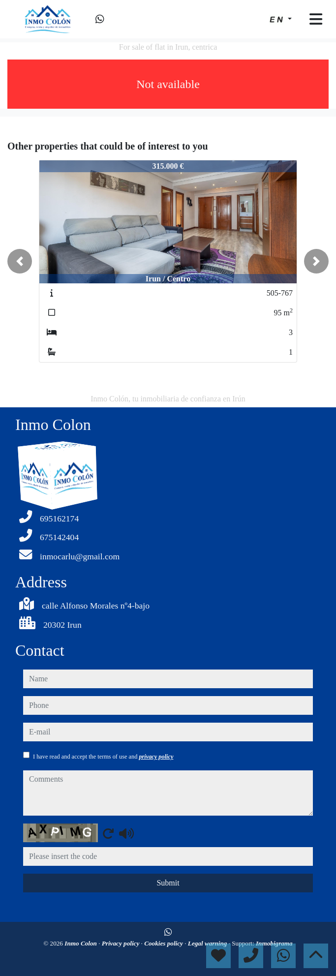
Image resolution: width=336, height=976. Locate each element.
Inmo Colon (81, 943)
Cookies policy (164, 943)
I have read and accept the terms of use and (103, 756)
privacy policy (156, 756)
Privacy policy (121, 943)
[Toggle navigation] (316, 19)
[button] (19, 261)
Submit (167, 883)
